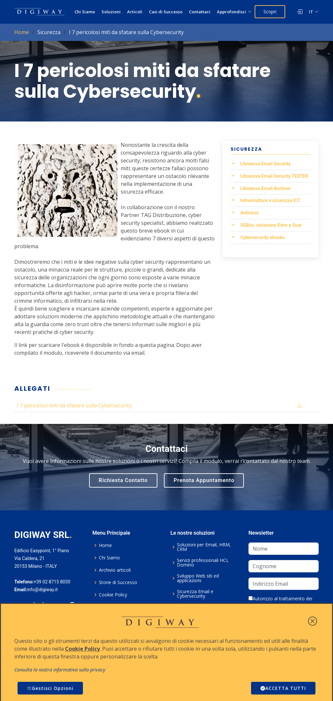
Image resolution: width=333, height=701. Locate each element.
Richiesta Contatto (123, 480)
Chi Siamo (84, 12)
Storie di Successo (118, 582)
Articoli (134, 12)
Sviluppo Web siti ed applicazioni (198, 578)
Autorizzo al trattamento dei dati (280, 601)
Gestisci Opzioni (50, 688)
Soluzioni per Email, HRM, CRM (204, 547)
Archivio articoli (115, 570)
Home (21, 32)
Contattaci (199, 12)
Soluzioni (111, 12)
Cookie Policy (113, 595)
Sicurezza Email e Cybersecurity (195, 593)
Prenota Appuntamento (204, 480)
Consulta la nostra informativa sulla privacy (59, 670)
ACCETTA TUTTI (283, 688)
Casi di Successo (165, 12)
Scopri (269, 11)
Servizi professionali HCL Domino (203, 562)
